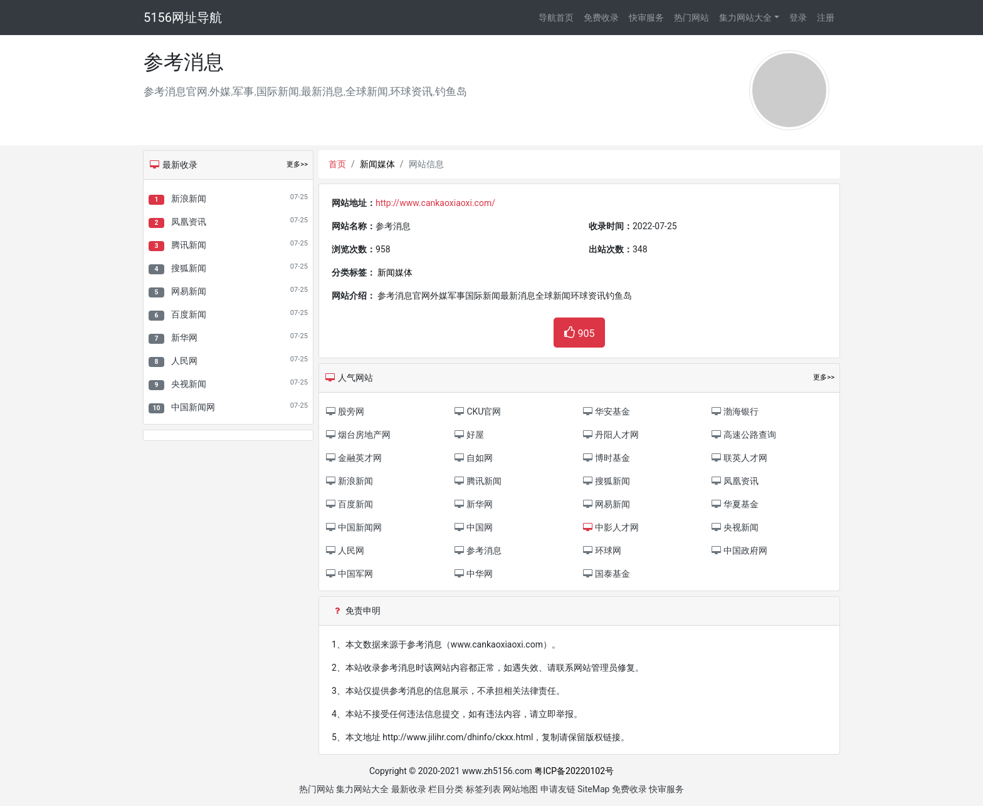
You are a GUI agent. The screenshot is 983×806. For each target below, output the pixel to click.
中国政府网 (738, 550)
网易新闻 (188, 291)
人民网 (184, 361)
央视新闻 (188, 384)
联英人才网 (738, 458)
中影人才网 (610, 527)
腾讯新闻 (188, 245)
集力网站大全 (745, 18)
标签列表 (483, 789)
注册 (825, 18)
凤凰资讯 (188, 222)
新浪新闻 (188, 199)
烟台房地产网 (358, 435)
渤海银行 (734, 411)
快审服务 (646, 18)
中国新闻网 (193, 407)
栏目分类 (445, 789)
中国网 (473, 527)
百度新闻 (188, 314)
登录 (798, 18)
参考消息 (477, 550)
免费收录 (601, 18)
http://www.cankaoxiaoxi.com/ (435, 203)
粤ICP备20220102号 (574, 771)
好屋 (468, 435)
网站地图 (520, 789)
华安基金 (606, 411)
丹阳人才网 (610, 435)
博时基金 (606, 458)
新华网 (184, 338)
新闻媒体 (377, 164)
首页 (337, 164)
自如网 (473, 458)
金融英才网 (353, 458)
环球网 (601, 550)
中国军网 (349, 574)
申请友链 (558, 789)
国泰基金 (606, 574)
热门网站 (691, 18)
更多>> (297, 164)
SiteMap (593, 789)
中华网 (473, 574)
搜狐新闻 (188, 268)
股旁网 (344, 411)
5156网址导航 (183, 17)
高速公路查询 (743, 435)
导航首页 (556, 18)
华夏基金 (734, 504)
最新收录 (408, 789)
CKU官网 (477, 411)
